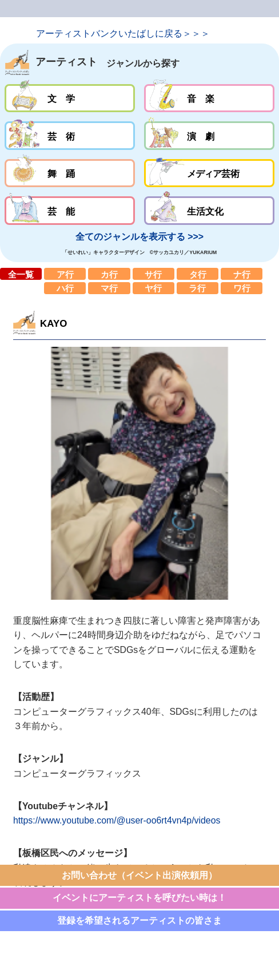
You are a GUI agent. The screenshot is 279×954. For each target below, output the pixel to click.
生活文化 (209, 210)
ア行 (65, 274)
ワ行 (241, 288)
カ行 (109, 274)
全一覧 (21, 274)
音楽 (209, 98)
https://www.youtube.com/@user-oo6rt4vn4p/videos (117, 820)
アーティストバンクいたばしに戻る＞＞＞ (123, 33)
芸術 (69, 135)
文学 (69, 98)
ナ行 (241, 274)
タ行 (197, 274)
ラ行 (197, 288)
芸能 (69, 210)
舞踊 (69, 173)
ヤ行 (153, 288)
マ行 (109, 288)
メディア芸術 (209, 173)
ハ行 (65, 288)
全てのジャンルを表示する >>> (139, 237)
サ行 (153, 274)
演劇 (209, 135)
